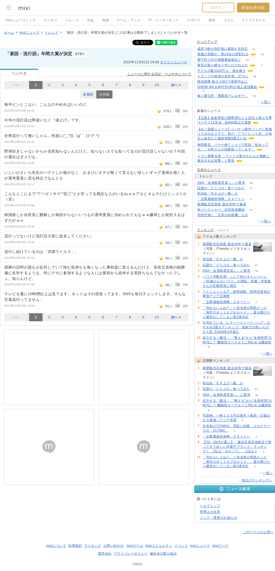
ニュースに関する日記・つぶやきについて (159, 74)
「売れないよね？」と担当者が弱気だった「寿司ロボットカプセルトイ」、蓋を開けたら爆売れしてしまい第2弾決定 (236, 312)
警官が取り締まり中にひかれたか (222, 65)
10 (157, 85)
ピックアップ (207, 42)
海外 (212, 20)
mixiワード (220, 546)
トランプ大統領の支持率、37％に (223, 76)
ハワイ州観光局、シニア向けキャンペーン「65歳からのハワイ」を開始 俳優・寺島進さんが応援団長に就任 (237, 281)
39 (254, 76)
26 (247, 59)
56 (259, 70)
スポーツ (193, 20)
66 (244, 193)
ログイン (218, 7)
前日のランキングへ (257, 480)
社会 (90, 20)
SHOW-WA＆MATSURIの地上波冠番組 (227, 87)
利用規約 (75, 546)
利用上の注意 (210, 512)
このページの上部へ (258, 532)
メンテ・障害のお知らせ (218, 518)
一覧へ (266, 102)
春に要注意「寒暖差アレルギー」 (222, 96)
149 (252, 204)
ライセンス (92, 546)
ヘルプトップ (210, 506)
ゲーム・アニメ (128, 20)
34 (251, 182)
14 (250, 209)
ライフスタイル (253, 20)
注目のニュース (209, 170)
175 (254, 81)
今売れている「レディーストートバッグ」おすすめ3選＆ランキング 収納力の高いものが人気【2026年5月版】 (236, 327)
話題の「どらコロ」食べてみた (221, 188)
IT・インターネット (164, 20)
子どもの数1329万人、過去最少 (221, 71)
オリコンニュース (173, 62)
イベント (181, 546)
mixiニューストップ (21, 20)
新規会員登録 (253, 7)
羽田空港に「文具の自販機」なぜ (222, 215)
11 (253, 48)
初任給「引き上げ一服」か (217, 193)
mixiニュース (29, 32)
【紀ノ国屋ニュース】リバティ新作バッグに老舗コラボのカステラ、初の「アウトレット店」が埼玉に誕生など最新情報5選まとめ (234, 133)
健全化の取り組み (163, 553)
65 (254, 215)
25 (254, 95)
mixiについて (56, 546)
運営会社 (104, 553)
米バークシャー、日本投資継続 (221, 210)
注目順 (104, 94)
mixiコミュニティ (159, 546)
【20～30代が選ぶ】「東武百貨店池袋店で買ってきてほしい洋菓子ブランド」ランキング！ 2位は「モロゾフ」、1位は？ (237, 446)
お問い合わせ (113, 546)
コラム (229, 20)
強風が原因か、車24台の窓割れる (223, 54)
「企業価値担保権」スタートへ (221, 199)
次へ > (176, 85)
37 (250, 188)
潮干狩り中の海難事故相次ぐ (219, 60)
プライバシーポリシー (131, 553)
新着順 (88, 94)
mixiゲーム (135, 546)
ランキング (205, 230)
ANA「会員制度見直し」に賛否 (221, 183)
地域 (105, 20)
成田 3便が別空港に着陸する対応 (222, 49)
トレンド (72, 20)
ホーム (9, 32)
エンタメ (50, 20)
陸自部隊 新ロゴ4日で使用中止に (222, 81)
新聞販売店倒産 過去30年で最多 (221, 204)
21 (262, 54)
